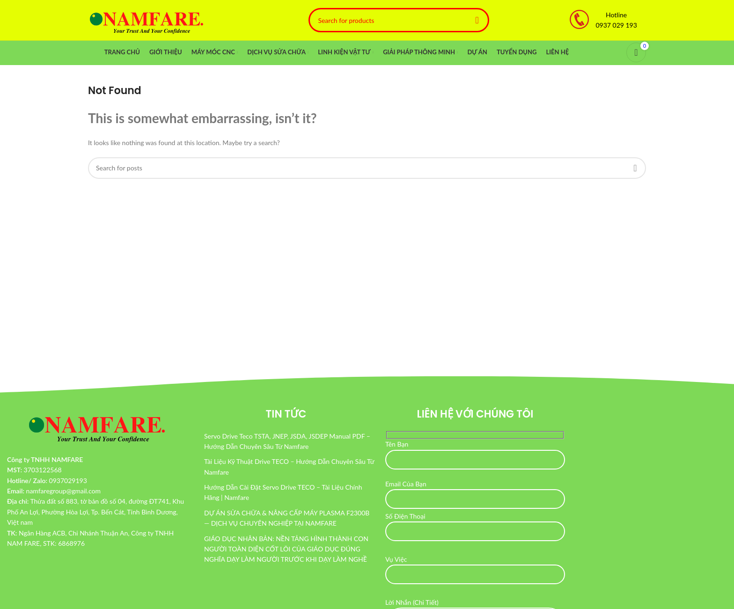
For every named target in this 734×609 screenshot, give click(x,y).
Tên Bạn (475, 453)
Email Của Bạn (475, 492)
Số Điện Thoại (475, 525)
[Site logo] (146, 20)
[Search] (399, 21)
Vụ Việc (475, 568)
